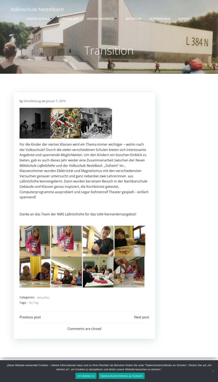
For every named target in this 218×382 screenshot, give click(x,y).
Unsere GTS (69, 19)
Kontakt (185, 19)
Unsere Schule (39, 19)
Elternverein (160, 19)
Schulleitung (32, 101)
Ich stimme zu (86, 375)
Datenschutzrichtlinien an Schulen (122, 375)
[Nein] (213, 371)
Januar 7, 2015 (56, 101)
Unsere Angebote (102, 19)
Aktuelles (133, 19)
